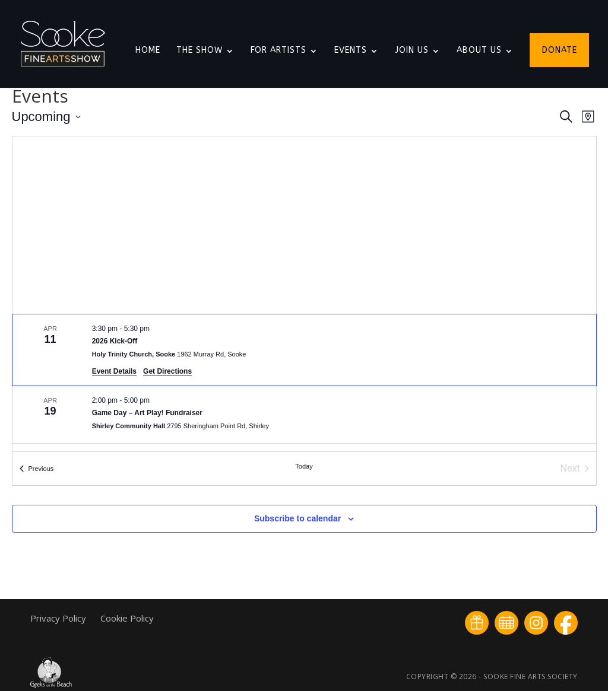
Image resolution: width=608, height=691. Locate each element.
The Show (199, 50)
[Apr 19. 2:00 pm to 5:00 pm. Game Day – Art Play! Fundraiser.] (304, 415)
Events (350, 50)
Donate (559, 50)
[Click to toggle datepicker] (46, 116)
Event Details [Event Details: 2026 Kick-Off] (114, 371)
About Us (479, 50)
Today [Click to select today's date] (303, 466)
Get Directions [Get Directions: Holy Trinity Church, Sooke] (167, 371)
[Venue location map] (304, 225)
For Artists (278, 50)
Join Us (412, 50)
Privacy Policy (59, 618)
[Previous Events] (37, 468)
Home (147, 50)
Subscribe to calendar (297, 518)
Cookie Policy (127, 618)
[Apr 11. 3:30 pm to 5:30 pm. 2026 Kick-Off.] (304, 350)
